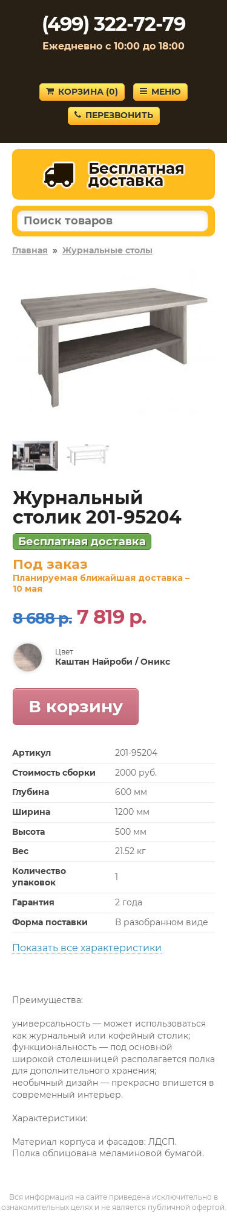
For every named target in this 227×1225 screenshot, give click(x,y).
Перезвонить (113, 115)
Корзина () (82, 91)
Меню (160, 91)
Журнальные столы (107, 250)
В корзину (75, 706)
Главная (30, 250)
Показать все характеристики (87, 948)
